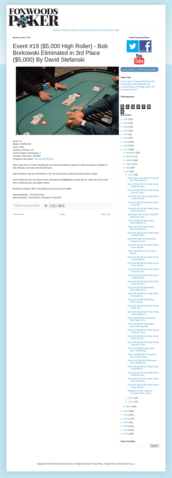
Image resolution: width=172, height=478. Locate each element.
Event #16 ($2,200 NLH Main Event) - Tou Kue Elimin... (143, 258)
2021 (126, 134)
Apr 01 (131, 402)
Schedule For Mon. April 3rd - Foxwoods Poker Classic (140, 392)
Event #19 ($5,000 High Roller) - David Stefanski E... (141, 222)
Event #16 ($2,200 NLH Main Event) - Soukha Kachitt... (143, 185)
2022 (126, 131)
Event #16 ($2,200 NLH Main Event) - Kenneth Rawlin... (143, 234)
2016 (126, 411)
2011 (126, 430)
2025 (126, 119)
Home (62, 214)
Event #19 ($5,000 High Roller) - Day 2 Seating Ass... (141, 349)
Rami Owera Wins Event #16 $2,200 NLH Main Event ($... (143, 179)
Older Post (105, 214)
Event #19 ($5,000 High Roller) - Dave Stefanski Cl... (141, 288)
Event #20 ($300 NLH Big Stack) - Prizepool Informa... (142, 240)
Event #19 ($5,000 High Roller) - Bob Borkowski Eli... (141, 228)
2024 (126, 123)
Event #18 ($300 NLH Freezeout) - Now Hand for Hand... (142, 355)
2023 (126, 127)
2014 (126, 419)
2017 (126, 149)
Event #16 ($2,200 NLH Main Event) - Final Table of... (143, 368)
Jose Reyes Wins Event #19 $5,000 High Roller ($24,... (143, 215)
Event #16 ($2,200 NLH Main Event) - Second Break (143, 246)
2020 (126, 138)
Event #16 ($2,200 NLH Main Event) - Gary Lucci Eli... (143, 264)
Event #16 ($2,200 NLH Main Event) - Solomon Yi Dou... (143, 331)
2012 (126, 426)
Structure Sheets (70, 30)
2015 (126, 415)
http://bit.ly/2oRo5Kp (43, 159)
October (129, 160)
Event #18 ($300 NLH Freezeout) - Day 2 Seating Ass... (142, 361)
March (129, 406)
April (128, 171)
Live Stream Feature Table (107, 30)
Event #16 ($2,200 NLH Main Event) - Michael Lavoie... (143, 374)
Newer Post (19, 214)
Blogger (131, 464)
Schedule (57, 30)
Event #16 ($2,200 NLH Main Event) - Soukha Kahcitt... (143, 276)
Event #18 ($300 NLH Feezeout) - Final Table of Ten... (142, 319)
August (129, 164)
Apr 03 (131, 175)
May (128, 168)
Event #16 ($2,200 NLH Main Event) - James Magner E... (143, 313)
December (130, 153)
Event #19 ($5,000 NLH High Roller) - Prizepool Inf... (143, 294)
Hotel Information (87, 30)
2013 (126, 422)
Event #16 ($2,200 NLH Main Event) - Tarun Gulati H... (143, 386)
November (130, 156)
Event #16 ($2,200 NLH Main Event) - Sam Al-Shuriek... (143, 380)
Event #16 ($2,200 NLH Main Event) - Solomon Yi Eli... (143, 270)
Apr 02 (131, 398)
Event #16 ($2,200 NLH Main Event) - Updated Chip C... (143, 282)
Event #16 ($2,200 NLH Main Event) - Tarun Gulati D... (143, 337)
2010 (126, 434)
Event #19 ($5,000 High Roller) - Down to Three (141, 301)
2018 (126, 146)
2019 (126, 142)
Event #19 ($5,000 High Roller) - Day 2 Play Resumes (141, 325)
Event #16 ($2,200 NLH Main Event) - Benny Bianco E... (143, 209)
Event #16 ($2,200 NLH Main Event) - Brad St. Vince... (143, 191)
